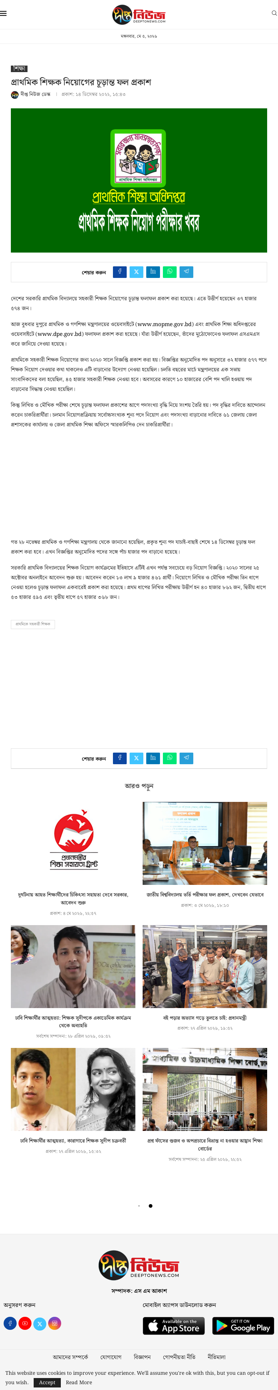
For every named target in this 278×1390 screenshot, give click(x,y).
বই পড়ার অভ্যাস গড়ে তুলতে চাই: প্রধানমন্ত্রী (205, 1018)
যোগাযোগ (111, 1357)
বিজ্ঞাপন (142, 1357)
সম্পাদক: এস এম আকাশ (139, 1291)
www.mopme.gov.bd (164, 324)
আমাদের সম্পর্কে (70, 1357)
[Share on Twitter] (136, 272)
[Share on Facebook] (120, 272)
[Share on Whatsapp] (170, 272)
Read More (79, 1382)
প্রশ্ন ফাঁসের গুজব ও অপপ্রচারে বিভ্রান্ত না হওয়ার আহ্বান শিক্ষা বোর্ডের (204, 1145)
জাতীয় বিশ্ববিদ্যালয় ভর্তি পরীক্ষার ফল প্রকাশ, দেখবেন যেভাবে (205, 895)
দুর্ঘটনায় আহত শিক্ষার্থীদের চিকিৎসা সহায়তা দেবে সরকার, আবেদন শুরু (73, 899)
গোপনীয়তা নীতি (179, 1357)
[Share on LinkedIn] (153, 272)
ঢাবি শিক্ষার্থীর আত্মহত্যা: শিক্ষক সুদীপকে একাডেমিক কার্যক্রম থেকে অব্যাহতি (73, 1022)
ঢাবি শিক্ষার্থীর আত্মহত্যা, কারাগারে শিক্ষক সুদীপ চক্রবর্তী (73, 1141)
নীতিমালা (217, 1357)
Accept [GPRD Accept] (47, 1383)
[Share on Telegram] (186, 272)
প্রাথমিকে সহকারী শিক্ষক (33, 624)
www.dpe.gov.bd (59, 334)
